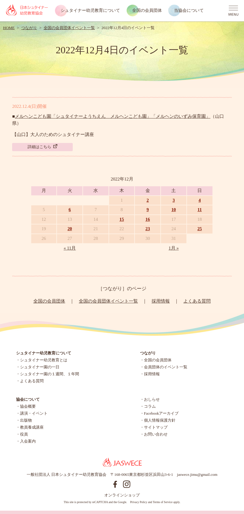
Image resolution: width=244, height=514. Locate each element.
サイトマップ (156, 427)
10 (173, 209)
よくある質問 (197, 301)
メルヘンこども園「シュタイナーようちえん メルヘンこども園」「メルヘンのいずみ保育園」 (112, 116)
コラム (150, 406)
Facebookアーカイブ (161, 413)
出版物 (26, 420)
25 (199, 228)
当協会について (189, 10)
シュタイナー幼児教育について (90, 10)
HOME (9, 27)
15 (121, 219)
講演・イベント (34, 413)
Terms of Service (162, 502)
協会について (28, 399)
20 (70, 228)
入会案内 (28, 441)
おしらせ (152, 399)
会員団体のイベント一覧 (165, 367)
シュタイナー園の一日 (39, 367)
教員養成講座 (32, 427)
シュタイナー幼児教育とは (43, 360)
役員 (24, 434)
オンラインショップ (122, 495)
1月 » (174, 248)
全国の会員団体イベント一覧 (69, 27)
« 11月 (70, 248)
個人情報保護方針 (159, 420)
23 (147, 228)
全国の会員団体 (147, 10)
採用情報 (161, 301)
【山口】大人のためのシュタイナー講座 (53, 134)
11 (200, 209)
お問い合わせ (156, 434)
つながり (29, 27)
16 (147, 219)
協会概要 (28, 406)
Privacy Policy (138, 502)
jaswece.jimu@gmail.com (197, 475)
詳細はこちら (42, 146)
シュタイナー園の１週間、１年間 (49, 374)
